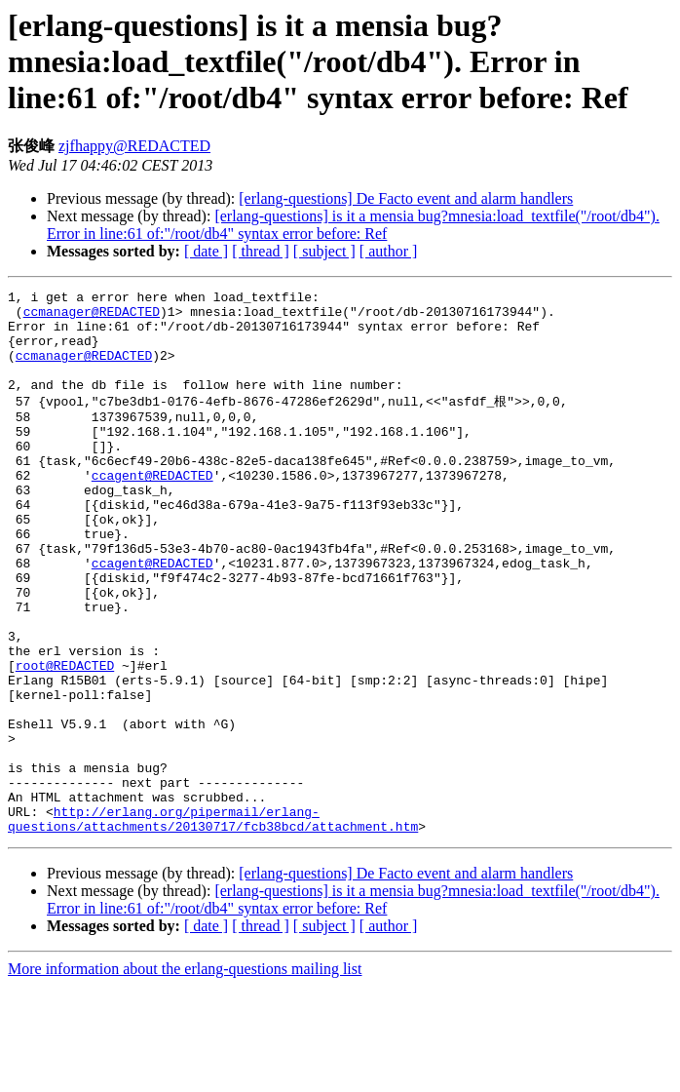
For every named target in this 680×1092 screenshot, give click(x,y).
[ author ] (388, 251)
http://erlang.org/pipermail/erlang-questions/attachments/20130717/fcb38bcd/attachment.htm (213, 923)
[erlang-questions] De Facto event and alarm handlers (406, 198)
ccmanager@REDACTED (91, 317)
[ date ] (206, 251)
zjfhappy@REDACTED (134, 145)
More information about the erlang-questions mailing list (184, 1075)
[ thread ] (260, 251)
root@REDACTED (65, 739)
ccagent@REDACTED (152, 511)
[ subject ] (324, 251)
